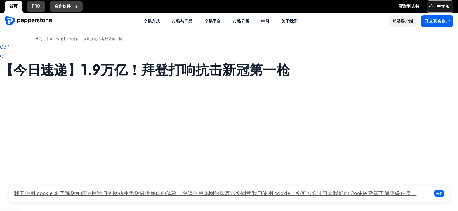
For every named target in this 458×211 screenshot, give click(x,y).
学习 (265, 20)
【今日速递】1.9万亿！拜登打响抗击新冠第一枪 (83, 39)
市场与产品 (182, 20)
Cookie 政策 (365, 193)
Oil (2, 56)
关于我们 (289, 20)
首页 (13, 6)
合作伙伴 (66, 6)
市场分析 (241, 20)
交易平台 (212, 20)
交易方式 (151, 20)
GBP (4, 47)
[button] (439, 193)
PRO (36, 6)
